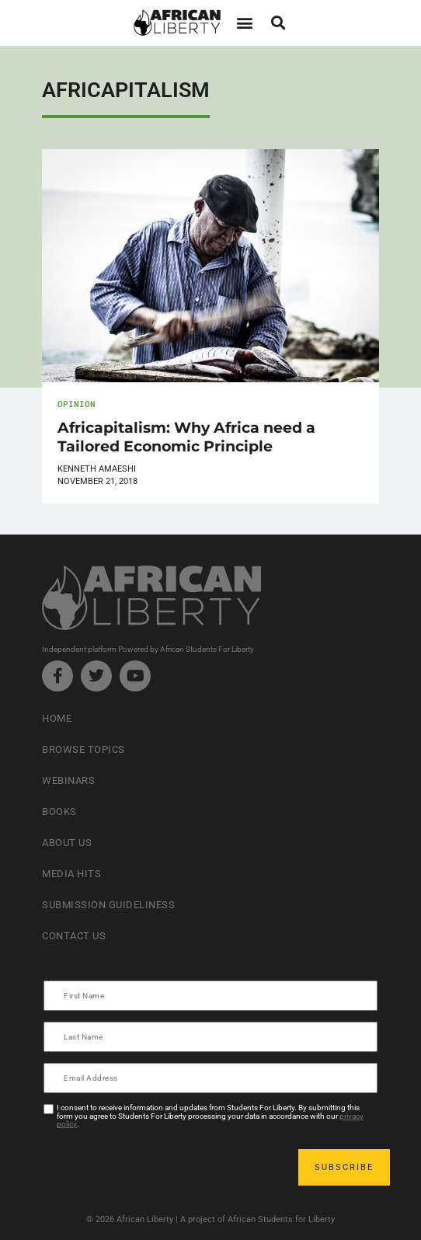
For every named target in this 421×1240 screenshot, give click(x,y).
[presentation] (163, 1167)
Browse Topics (83, 749)
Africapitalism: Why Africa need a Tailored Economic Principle (186, 436)
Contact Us (74, 936)
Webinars (68, 780)
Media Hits (71, 873)
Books (59, 811)
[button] (244, 23)
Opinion (76, 403)
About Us (67, 842)
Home (56, 718)
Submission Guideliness (108, 905)
